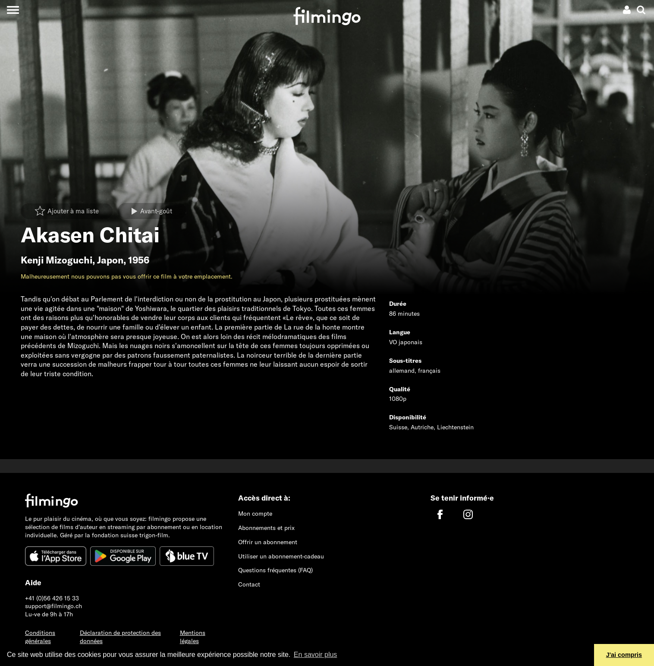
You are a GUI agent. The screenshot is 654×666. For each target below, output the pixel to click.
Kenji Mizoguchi (56, 260)
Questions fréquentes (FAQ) (275, 570)
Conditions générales (40, 637)
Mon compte (255, 513)
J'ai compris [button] (624, 654)
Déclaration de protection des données (120, 637)
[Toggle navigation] (12, 9)
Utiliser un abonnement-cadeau (281, 556)
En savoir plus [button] (315, 654)
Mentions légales (192, 637)
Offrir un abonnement (267, 542)
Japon (110, 260)
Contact (249, 584)
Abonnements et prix (266, 528)
